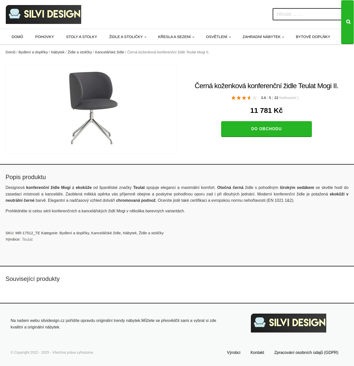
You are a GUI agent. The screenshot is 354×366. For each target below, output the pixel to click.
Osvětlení (216, 37)
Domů (17, 37)
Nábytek (58, 52)
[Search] (347, 22)
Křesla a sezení (174, 37)
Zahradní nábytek (262, 37)
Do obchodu (266, 129)
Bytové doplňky (313, 37)
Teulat (27, 239)
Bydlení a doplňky (33, 52)
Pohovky (44, 37)
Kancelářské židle (109, 52)
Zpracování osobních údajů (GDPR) (306, 352)
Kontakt (257, 352)
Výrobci (233, 352)
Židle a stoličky (126, 37)
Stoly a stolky (81, 37)
